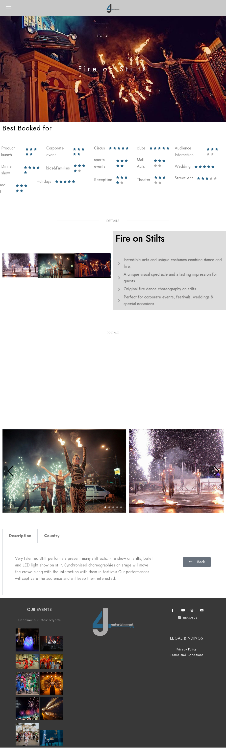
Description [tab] (20, 536)
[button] (7, 266)
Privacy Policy (186, 649)
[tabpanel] (84, 569)
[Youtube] (183, 611)
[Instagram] (193, 611)
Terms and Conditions (186, 655)
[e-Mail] (202, 611)
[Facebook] (174, 611)
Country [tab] (51, 536)
